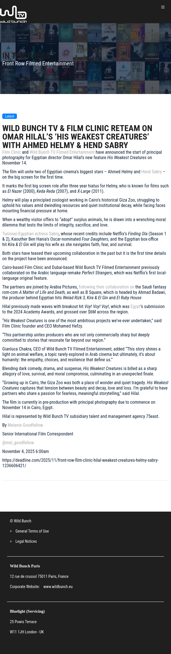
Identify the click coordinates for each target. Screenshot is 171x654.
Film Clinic (11, 152)
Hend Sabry (151, 171)
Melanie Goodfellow (25, 425)
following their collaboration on (106, 287)
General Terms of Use (32, 531)
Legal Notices (26, 541)
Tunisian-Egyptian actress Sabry (30, 233)
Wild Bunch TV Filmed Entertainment (62, 152)
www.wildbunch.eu (57, 586)
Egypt (135, 306)
